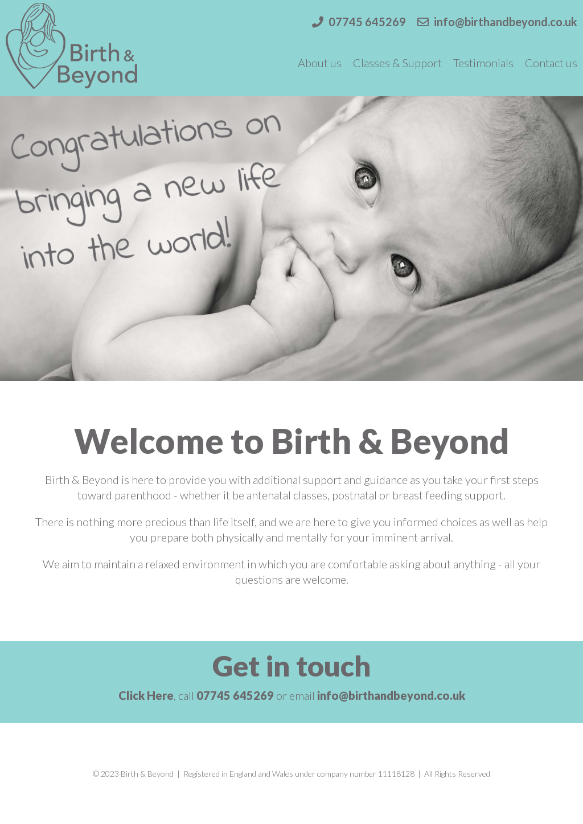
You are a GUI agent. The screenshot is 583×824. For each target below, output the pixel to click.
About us (320, 62)
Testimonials (483, 62)
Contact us (551, 62)
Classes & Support (397, 62)
